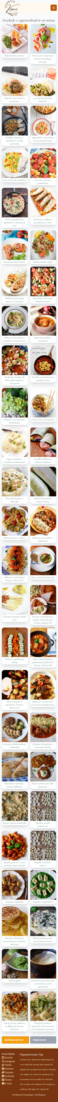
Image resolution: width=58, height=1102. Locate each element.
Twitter (7, 1079)
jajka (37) (35, 1089)
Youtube (7, 1057)
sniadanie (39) (39, 1084)
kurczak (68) (38, 1065)
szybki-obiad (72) (47, 1060)
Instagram (8, 1061)
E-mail (7, 1083)
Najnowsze (39, 1039)
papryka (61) (25, 1069)
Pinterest (8, 1068)
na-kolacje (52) (36, 1069)
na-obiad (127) (25, 1060)
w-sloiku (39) (29, 1084)
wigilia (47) (28, 1074)
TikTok (7, 1065)
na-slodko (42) (39, 1079)
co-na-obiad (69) (26, 1065)
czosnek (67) (48, 1065)
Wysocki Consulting (23, 1095)
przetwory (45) (48, 1074)
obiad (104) (35, 1060)
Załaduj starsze (13, 1039)
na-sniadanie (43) (26, 1079)
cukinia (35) (44, 1089)
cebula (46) (37, 1074)
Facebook (8, 1076)
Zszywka (7, 1072)
